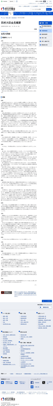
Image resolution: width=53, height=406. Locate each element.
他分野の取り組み (7, 322)
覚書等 (22, 336)
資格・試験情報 (6, 349)
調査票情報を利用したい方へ (9, 360)
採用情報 (5, 351)
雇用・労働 (5, 318)
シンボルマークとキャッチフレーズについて (37, 388)
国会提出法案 (23, 332)
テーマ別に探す (7, 312)
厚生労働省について (8, 330)
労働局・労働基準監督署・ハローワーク (9, 343)
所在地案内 (5, 336)
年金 (4, 320)
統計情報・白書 (7, 354)
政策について (41, 312)
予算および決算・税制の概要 (44, 324)
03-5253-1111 (9, 402)
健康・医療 (5, 314)
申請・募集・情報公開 (26, 339)
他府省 (11, 370)
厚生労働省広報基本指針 (46, 27)
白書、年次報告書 (7, 358)
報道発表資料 (44, 34)
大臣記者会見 (44, 30)
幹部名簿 (5, 334)
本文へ (20, 6)
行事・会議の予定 (45, 41)
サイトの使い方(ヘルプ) (21, 390)
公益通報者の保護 (24, 352)
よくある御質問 (34, 6)
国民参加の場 (49, 6)
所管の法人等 (19, 370)
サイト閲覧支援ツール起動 (43, 3)
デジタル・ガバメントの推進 (27, 356)
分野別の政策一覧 (42, 314)
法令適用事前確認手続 (25, 345)
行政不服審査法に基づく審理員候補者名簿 (27, 363)
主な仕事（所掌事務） (8, 338)
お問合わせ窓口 (26, 6)
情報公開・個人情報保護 (26, 354)
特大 (50, 1)
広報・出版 (44, 37)
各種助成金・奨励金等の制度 (44, 318)
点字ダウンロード (32, 3)
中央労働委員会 (6, 347)
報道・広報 (44, 23)
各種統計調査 (6, 356)
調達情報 (22, 347)
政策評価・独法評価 (42, 326)
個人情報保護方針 (21, 388)
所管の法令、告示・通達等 (26, 334)
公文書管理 (23, 358)
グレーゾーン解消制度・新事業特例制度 (27, 350)
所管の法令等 (24, 330)
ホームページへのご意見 (42, 390)
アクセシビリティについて (8, 390)
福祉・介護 (5, 316)
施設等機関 (5, 345)
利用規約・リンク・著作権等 (8, 388)
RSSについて (32, 390)
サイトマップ (42, 6)
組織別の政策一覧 (42, 316)
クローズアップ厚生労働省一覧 (40, 370)
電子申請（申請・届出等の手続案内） (27, 342)
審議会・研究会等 (42, 320)
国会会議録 (40, 322)
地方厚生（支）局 (7, 340)
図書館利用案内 (27, 370)
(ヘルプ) (50, 3)
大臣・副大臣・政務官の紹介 (9, 332)
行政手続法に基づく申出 (26, 360)
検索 (49, 9)
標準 (44, 1)
